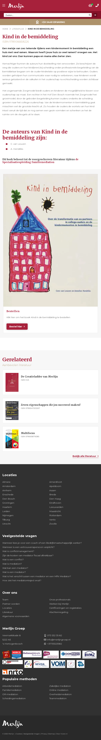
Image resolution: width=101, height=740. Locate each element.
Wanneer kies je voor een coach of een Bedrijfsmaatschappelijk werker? (42, 542)
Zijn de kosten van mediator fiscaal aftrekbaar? (27, 555)
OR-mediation (10, 694)
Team (5, 599)
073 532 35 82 (54, 635)
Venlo (52, 519)
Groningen (8, 502)
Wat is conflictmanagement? (18, 551)
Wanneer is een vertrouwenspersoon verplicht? (28, 547)
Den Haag (55, 498)
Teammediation (58, 698)
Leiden (6, 511)
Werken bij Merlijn (59, 603)
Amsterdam (8, 486)
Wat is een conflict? (13, 559)
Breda (52, 494)
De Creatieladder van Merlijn (39, 376)
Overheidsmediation (60, 694)
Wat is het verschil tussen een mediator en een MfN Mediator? (36, 576)
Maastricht (55, 511)
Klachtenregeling (58, 612)
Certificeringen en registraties (65, 607)
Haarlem (7, 507)
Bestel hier (15, 326)
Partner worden (11, 603)
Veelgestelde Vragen (31, 734)
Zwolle (53, 523)
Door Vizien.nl (61, 734)
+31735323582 (54, 643)
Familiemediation (11, 690)
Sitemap (51, 734)
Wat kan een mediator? (15, 568)
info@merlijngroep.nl (58, 639)
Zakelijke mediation (60, 686)
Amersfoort (55, 482)
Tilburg (6, 519)
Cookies (19, 734)
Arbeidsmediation (12, 686)
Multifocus (28, 433)
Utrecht (6, 523)
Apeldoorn (55, 486)
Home (5, 29)
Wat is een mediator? (14, 572)
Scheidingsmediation (14, 698)
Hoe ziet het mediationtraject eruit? (21, 580)
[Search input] (46, 15)
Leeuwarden (56, 507)
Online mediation (58, 690)
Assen (52, 490)
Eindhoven (55, 502)
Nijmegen (7, 515)
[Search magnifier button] (90, 15)
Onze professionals (59, 599)
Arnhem (6, 490)
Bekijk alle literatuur (84, 456)
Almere (6, 482)
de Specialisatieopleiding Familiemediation (40, 161)
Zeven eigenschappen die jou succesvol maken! (50, 404)
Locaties (7, 607)
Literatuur (18, 29)
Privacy (44, 734)
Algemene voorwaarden (15, 616)
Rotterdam (55, 515)
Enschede (7, 494)
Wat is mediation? (12, 563)
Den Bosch (8, 498)
